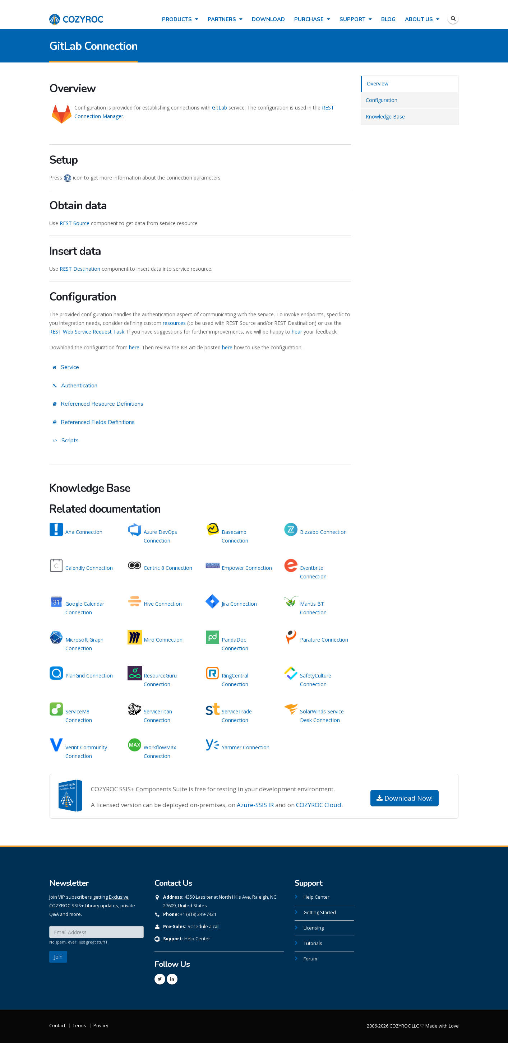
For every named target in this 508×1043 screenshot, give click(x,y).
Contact (57, 1026)
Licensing (314, 928)
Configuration (381, 100)
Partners (225, 19)
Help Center (197, 939)
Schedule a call (204, 926)
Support (356, 19)
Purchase (312, 19)
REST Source (74, 223)
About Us (422, 19)
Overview (377, 83)
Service (66, 367)
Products (180, 19)
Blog (388, 19)
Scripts (66, 440)
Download (268, 19)
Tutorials (313, 943)
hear (297, 331)
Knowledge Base (385, 116)
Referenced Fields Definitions (94, 422)
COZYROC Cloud (318, 805)
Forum (310, 959)
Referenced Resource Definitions (98, 404)
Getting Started (320, 912)
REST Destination (80, 268)
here (134, 347)
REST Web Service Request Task (86, 331)
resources (174, 323)
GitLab (219, 107)
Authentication (75, 386)
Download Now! (405, 798)
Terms (79, 1026)
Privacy (100, 1026)
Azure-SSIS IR (255, 805)
